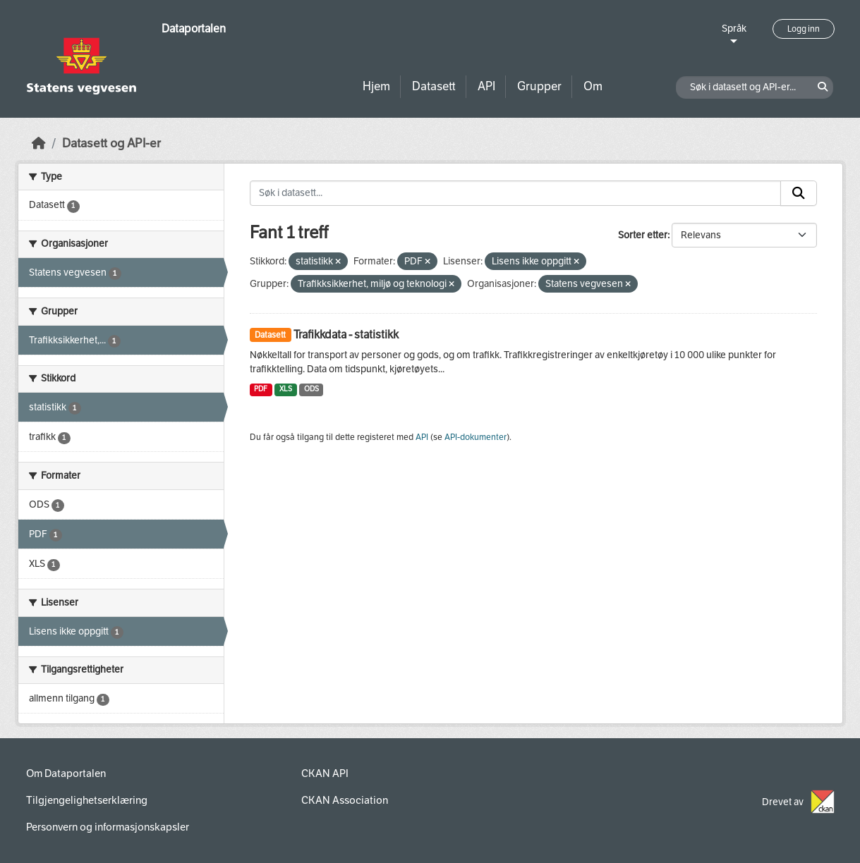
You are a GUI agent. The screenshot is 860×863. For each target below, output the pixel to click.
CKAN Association (344, 800)
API (486, 86)
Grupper (539, 86)
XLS (285, 388)
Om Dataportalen (66, 773)
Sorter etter (642, 235)
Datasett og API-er (111, 143)
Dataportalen (194, 28)
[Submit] (798, 193)
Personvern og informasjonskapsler (107, 827)
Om (592, 86)
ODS (311, 388)
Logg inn (803, 29)
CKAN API (325, 773)
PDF (260, 388)
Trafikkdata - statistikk (346, 334)
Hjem (376, 86)
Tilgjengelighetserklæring (86, 800)
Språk (734, 29)
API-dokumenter (475, 437)
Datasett (434, 86)
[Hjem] (39, 143)
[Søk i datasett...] (515, 193)
